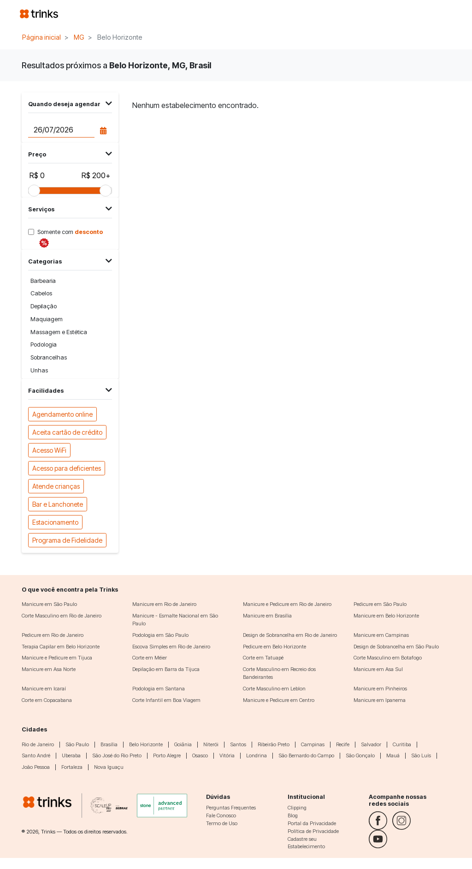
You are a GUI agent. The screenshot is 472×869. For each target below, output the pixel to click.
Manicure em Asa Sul (378, 669)
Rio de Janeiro (38, 744)
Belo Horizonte (146, 744)
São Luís (421, 755)
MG (79, 37)
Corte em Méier (149, 657)
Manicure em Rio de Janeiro (164, 604)
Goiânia (183, 744)
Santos (238, 744)
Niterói (210, 744)
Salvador (371, 744)
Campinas (312, 744)
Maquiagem (46, 319)
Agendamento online (62, 413)
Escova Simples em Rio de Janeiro (171, 646)
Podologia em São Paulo (160, 635)
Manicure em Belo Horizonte (386, 615)
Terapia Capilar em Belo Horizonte (61, 646)
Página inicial (41, 37)
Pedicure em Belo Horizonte (274, 646)
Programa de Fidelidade (67, 539)
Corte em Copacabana (47, 700)
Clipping (297, 807)
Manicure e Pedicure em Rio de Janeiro (287, 604)
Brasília (109, 744)
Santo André (36, 755)
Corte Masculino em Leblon (274, 688)
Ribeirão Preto (273, 744)
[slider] (34, 191)
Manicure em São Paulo (49, 604)
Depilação (43, 306)
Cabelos (41, 293)
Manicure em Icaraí (44, 688)
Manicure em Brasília (267, 615)
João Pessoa (36, 767)
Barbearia (43, 280)
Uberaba (71, 755)
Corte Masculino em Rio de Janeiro (61, 615)
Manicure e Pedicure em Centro (278, 700)
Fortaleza (72, 767)
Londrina (256, 755)
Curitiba (402, 744)
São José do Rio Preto (117, 755)
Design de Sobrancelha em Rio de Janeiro (290, 635)
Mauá (393, 755)
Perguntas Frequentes (231, 807)
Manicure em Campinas (381, 635)
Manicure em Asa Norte (49, 669)
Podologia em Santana (158, 688)
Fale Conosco (221, 815)
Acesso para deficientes (66, 467)
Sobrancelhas (48, 357)
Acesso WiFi (49, 449)
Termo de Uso (221, 823)
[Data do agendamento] (61, 130)
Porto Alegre (167, 755)
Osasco (200, 755)
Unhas (39, 370)
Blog (293, 815)
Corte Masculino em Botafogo (388, 657)
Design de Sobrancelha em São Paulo (396, 646)
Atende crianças (56, 485)
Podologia (43, 344)
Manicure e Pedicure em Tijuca (57, 657)
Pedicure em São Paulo (380, 604)
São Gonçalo (360, 755)
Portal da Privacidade (312, 823)
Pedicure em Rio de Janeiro (52, 635)
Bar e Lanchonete (57, 503)
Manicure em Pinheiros (380, 688)
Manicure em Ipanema (380, 700)
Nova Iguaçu (109, 767)
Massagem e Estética (58, 332)
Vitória (227, 755)
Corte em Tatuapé (263, 657)
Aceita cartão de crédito (67, 431)
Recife (342, 744)
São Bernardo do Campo (306, 755)
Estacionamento (55, 521)
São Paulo (77, 744)
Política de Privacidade (313, 831)
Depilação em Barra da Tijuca (166, 669)
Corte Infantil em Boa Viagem (166, 700)
